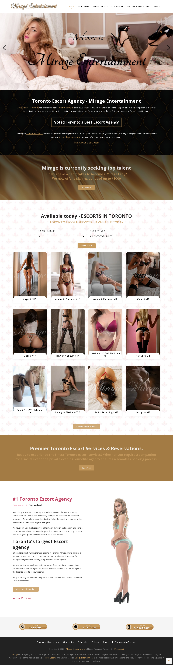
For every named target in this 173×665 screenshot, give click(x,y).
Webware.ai (119, 649)
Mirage (15, 654)
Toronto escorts (65, 107)
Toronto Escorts (49, 658)
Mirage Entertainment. (75, 649)
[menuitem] (71, 6)
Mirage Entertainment (27, 107)
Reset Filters (86, 245)
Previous (5, 47)
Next (167, 47)
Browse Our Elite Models (86, 142)
